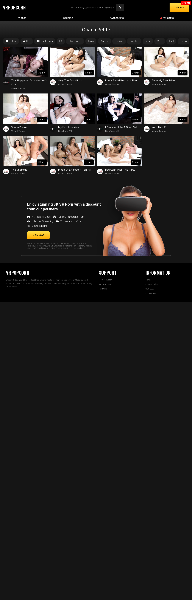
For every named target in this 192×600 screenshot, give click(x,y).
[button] (38, 235)
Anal (171, 41)
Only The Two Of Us (70, 80)
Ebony (183, 41)
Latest (11, 41)
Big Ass (119, 41)
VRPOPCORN (14, 7)
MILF (159, 41)
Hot (26, 41)
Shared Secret (19, 127)
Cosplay (134, 41)
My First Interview (68, 127)
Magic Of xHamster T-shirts (74, 169)
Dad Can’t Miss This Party (120, 169)
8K (60, 41)
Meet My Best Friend (164, 80)
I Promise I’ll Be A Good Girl (121, 127)
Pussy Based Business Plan (121, 80)
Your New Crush (161, 127)
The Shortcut (19, 169)
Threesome (75, 41)
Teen (147, 41)
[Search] (120, 7)
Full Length (45, 41)
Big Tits (104, 41)
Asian (91, 41)
